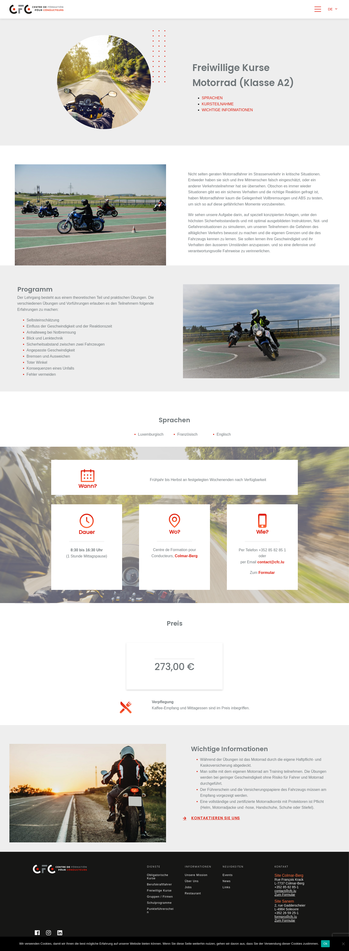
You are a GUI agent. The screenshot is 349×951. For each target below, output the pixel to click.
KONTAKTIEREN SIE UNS (215, 817)
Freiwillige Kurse (159, 890)
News (227, 881)
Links (226, 887)
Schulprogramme (159, 902)
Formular (267, 573)
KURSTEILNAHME (218, 104)
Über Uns (192, 881)
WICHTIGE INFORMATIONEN (227, 110)
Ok (325, 943)
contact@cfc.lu (285, 891)
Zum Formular (285, 894)
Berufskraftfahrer (159, 884)
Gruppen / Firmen (160, 896)
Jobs (188, 887)
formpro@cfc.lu (286, 917)
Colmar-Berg (186, 556)
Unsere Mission (196, 875)
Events (228, 875)
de (330, 9)
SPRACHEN (212, 98)
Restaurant (193, 893)
